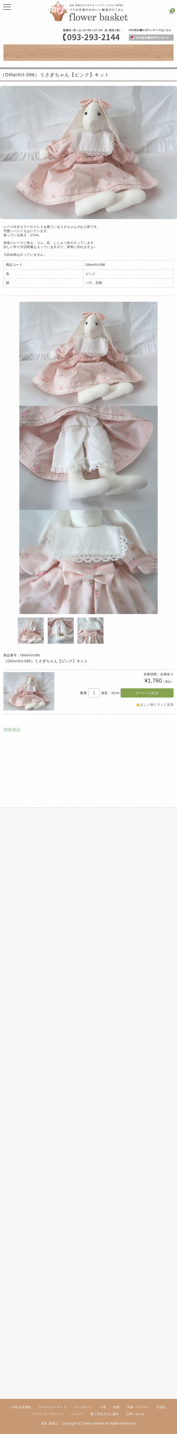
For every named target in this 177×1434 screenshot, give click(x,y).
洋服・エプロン (138, 1407)
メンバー (77, 1414)
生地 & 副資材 (21, 1407)
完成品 (161, 1407)
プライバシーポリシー (47, 1414)
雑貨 (116, 1407)
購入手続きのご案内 (105, 1414)
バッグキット (83, 1407)
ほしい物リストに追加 (157, 704)
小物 (103, 1407)
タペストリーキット (52, 1407)
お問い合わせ (135, 1414)
